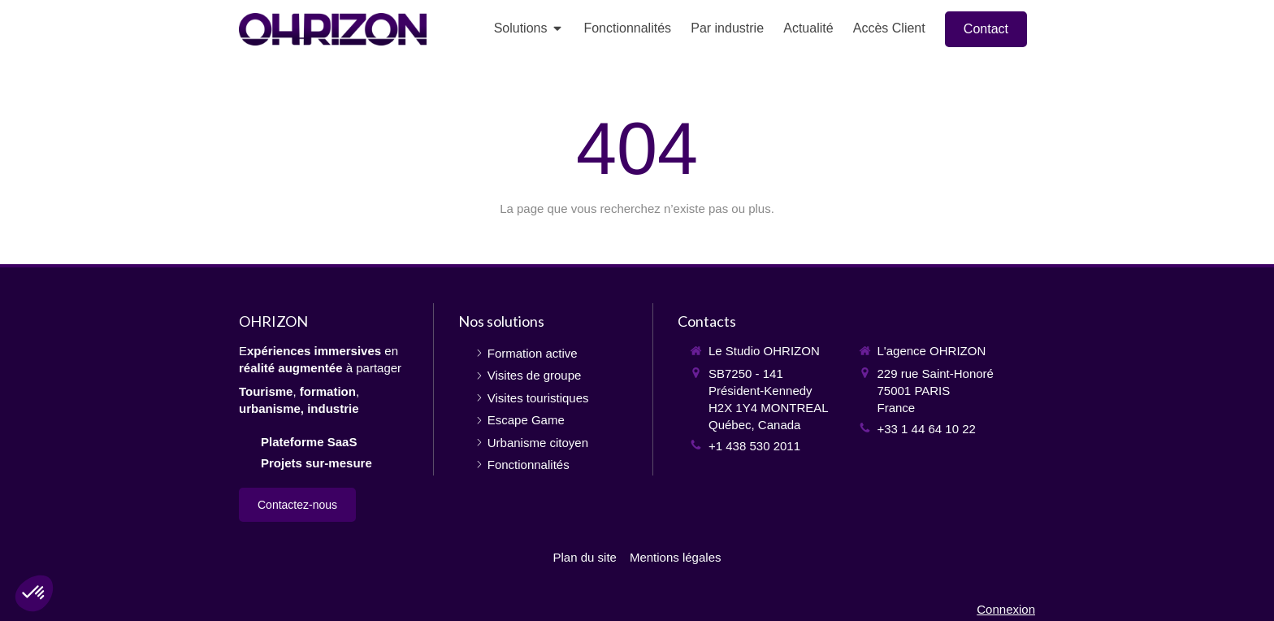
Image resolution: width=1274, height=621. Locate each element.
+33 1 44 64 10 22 (927, 429)
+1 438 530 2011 (754, 446)
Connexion (1006, 609)
